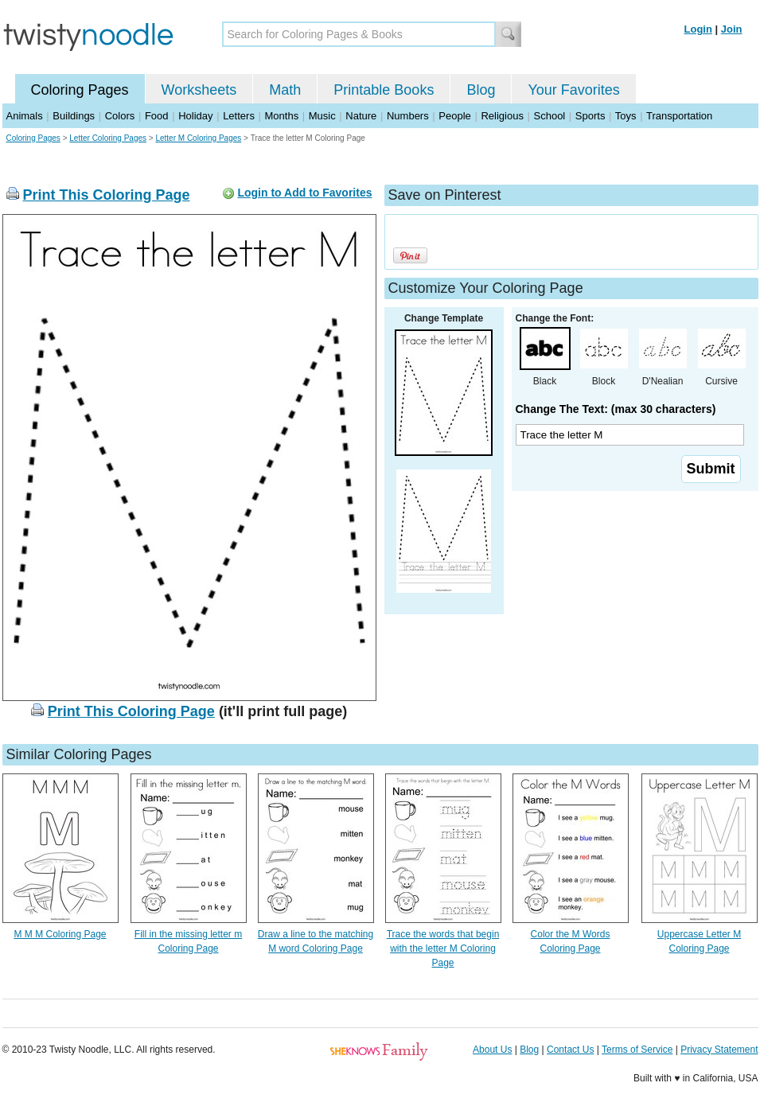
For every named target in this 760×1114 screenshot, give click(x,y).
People (454, 116)
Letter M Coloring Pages (198, 138)
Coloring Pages (80, 90)
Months (282, 116)
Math (285, 90)
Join (731, 29)
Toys (626, 116)
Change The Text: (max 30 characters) (616, 409)
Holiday (195, 116)
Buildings (74, 116)
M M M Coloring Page (60, 934)
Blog (480, 90)
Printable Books (383, 90)
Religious (502, 116)
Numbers (408, 116)
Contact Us (570, 1049)
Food (157, 116)
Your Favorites (573, 90)
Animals (24, 116)
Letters (239, 116)
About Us (492, 1049)
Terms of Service (637, 1049)
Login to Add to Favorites (304, 192)
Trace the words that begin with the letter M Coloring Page (443, 948)
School (550, 116)
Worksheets (199, 90)
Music (322, 116)
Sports (590, 116)
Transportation (679, 116)
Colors (120, 116)
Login (698, 29)
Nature (360, 116)
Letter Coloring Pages (107, 138)
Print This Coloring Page (106, 195)
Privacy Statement (719, 1049)
